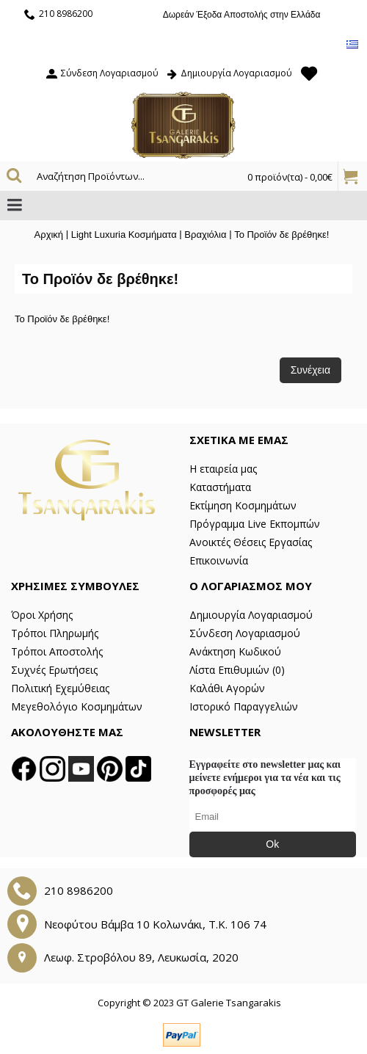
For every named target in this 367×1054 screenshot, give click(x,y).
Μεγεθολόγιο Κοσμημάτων (76, 706)
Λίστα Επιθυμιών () (237, 670)
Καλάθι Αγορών (227, 688)
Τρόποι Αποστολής (57, 651)
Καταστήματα (220, 487)
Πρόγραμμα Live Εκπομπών (254, 524)
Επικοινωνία (218, 560)
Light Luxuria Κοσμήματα (124, 234)
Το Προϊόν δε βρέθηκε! (281, 234)
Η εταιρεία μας (223, 469)
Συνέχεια (310, 370)
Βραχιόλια (205, 234)
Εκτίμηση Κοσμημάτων (243, 505)
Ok (272, 844)
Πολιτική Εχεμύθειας (60, 688)
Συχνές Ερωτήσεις (54, 670)
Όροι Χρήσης (42, 615)
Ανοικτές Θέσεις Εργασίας (250, 542)
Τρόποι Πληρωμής (54, 633)
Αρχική (49, 234)
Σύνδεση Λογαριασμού (244, 633)
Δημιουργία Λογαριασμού (251, 615)
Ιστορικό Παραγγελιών (243, 706)
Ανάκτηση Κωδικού (235, 651)
